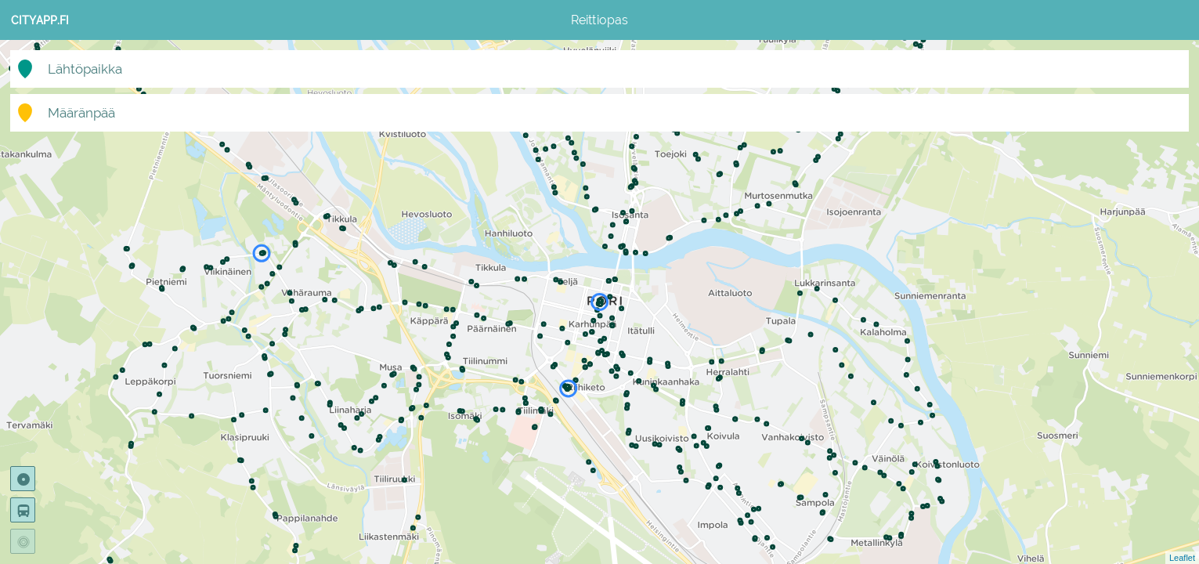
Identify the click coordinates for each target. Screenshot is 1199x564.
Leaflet (1182, 557)
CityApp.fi (40, 20)
